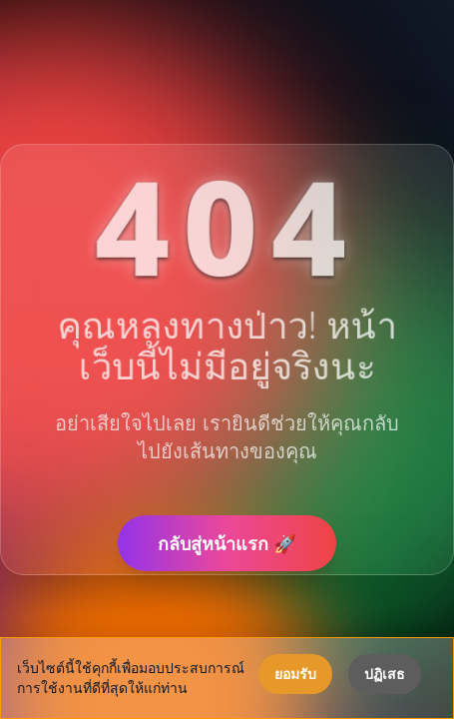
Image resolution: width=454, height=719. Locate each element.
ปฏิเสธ (384, 673)
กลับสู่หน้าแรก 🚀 (226, 543)
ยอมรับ (295, 673)
